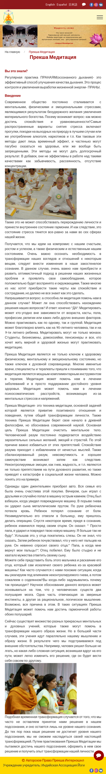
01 (44, 35)
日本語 (73, 4)
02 (48, 35)
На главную (12, 52)
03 (53, 35)
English (50, 4)
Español (62, 4)
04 (57, 35)
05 (61, 35)
